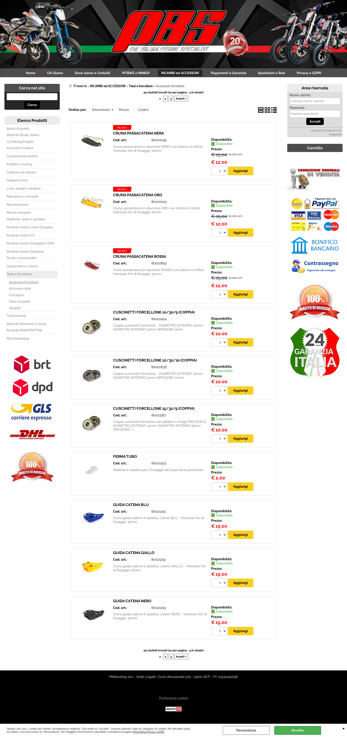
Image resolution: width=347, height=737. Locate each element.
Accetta (297, 730)
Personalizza (246, 730)
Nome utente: (300, 96)
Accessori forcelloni (24, 283)
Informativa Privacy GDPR (148, 731)
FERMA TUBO (125, 458)
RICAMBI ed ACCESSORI (181, 73)
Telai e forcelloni (19, 275)
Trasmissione (16, 317)
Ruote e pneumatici (22, 259)
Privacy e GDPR (314, 73)
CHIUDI (343, 728)
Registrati (335, 135)
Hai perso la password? (326, 131)
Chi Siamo (52, 73)
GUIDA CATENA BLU (131, 506)
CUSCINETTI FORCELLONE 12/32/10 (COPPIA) (155, 361)
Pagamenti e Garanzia (231, 73)
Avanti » (181, 99)
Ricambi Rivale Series (23, 136)
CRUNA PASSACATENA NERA (138, 134)
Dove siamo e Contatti (90, 73)
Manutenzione (18, 206)
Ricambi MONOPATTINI (24, 331)
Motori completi (19, 214)
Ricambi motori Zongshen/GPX (30, 244)
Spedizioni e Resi (275, 73)
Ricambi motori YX (21, 236)
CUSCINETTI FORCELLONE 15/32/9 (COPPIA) (154, 409)
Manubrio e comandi (22, 198)
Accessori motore (20, 149)
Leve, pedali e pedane (24, 189)
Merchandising (18, 339)
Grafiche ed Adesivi (21, 173)
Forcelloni (16, 296)
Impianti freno (17, 181)
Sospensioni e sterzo (22, 267)
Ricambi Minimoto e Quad (26, 325)
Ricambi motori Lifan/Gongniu (30, 228)
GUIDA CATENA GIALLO (133, 554)
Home (25, 73)
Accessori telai (20, 290)
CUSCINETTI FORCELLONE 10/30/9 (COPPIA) (154, 313)
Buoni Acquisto (18, 129)
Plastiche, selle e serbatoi (26, 220)
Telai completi (19, 303)
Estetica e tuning (19, 165)
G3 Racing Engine (20, 142)
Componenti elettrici (22, 157)
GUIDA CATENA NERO (132, 602)
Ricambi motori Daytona (25, 252)
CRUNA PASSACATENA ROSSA (139, 257)
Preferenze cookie (173, 700)
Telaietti (15, 309)
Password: (297, 109)
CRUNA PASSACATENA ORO (137, 196)
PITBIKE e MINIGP (135, 73)
